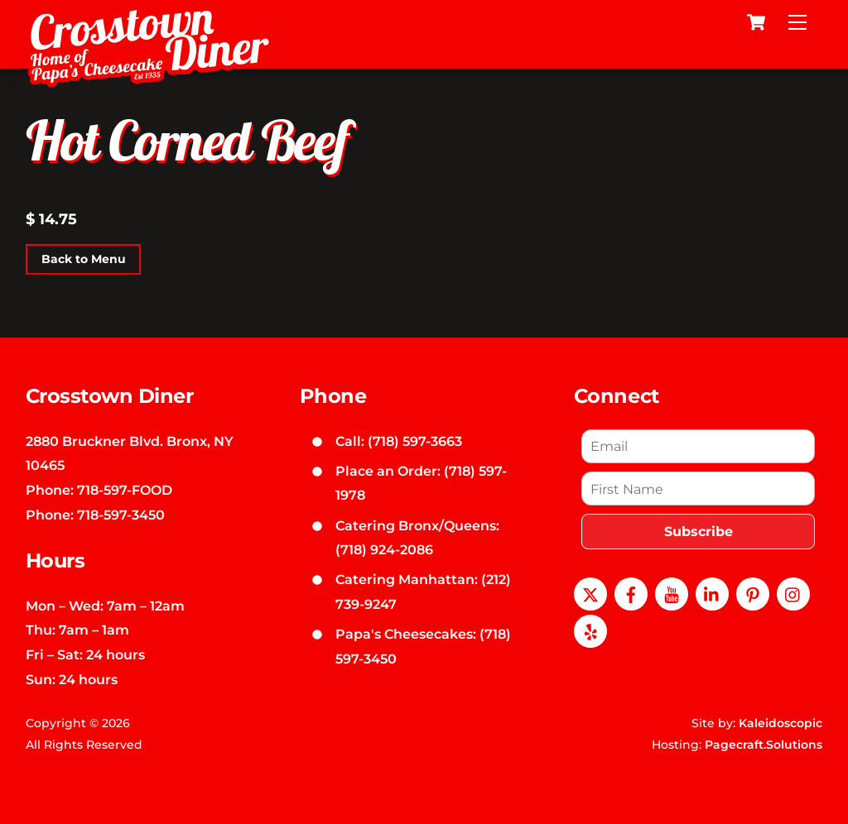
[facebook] (631, 592)
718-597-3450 (121, 514)
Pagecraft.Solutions (763, 744)
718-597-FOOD (124, 489)
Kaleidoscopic (780, 723)
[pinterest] (752, 592)
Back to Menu (83, 259)
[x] (590, 592)
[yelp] (590, 629)
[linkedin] (712, 592)
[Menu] (797, 22)
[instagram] (793, 592)
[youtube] (671, 592)
